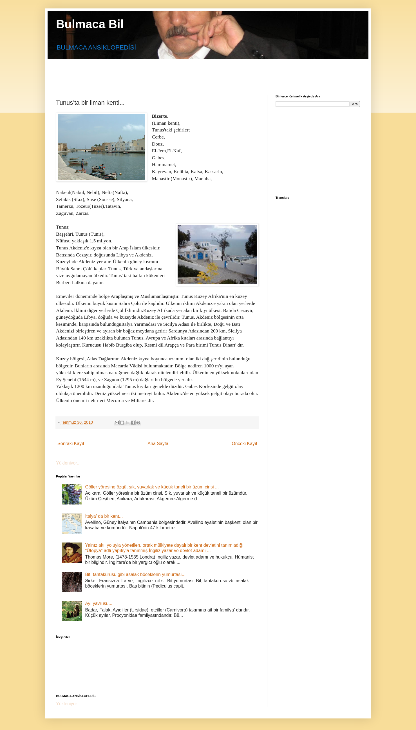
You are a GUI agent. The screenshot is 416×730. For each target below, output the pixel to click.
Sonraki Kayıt (70, 443)
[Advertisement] (192, 71)
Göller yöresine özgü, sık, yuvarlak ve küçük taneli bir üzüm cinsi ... (152, 487)
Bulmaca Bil (90, 24)
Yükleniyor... (68, 463)
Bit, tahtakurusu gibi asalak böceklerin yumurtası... (135, 574)
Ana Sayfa (157, 443)
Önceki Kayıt (244, 443)
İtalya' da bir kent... (104, 516)
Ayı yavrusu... (98, 603)
